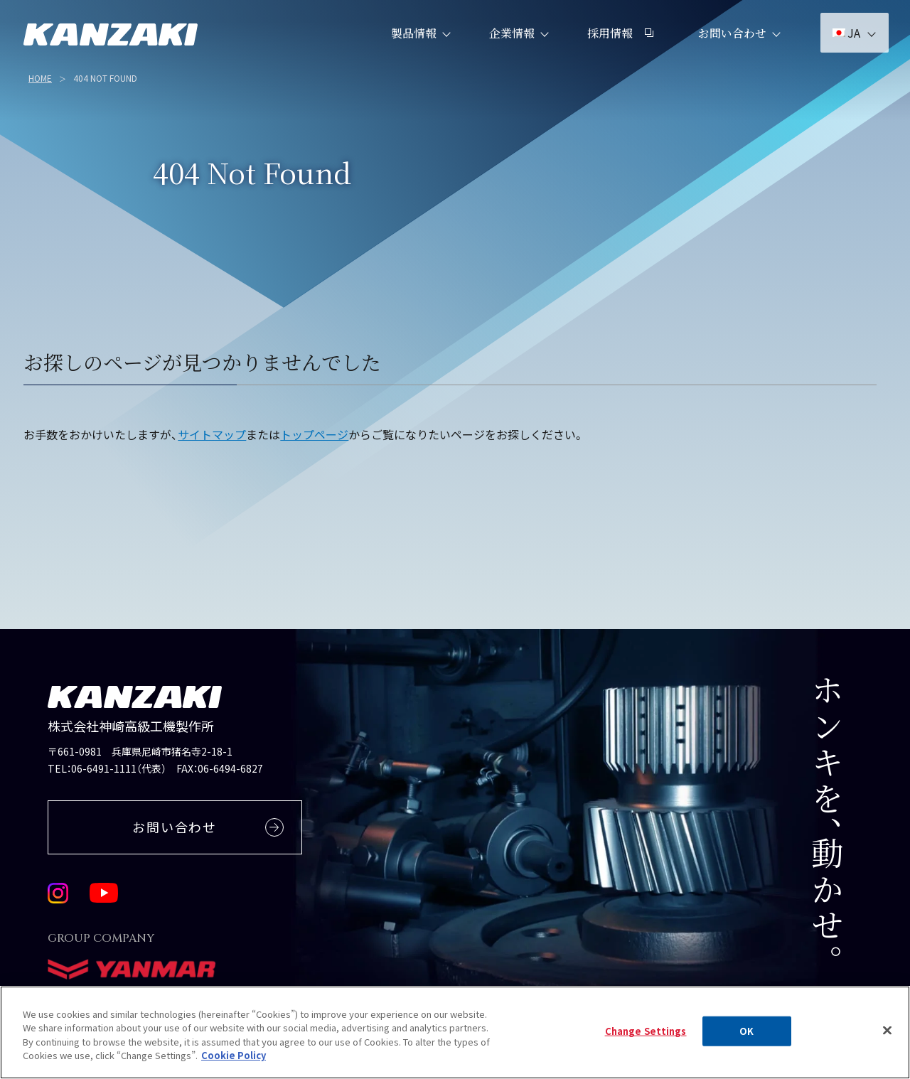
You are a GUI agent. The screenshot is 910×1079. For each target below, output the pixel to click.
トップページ (314, 434)
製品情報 (411, 42)
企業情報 (509, 42)
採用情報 (618, 42)
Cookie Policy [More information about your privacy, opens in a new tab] (233, 1066)
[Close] (887, 1041)
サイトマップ (212, 434)
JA (844, 42)
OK (746, 1042)
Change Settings (646, 1042)
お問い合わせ (730, 42)
